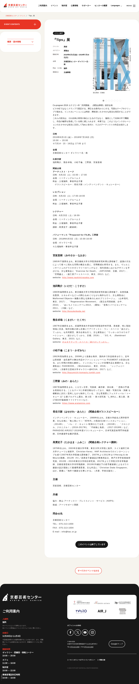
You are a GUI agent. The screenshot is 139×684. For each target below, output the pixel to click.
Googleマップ (117, 644)
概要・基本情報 (14, 42)
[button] (103, 101)
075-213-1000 (74, 647)
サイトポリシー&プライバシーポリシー (82, 660)
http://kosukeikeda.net (73, 311)
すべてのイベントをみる (88, 571)
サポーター (86, 6)
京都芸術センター (15, 5)
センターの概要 (100, 6)
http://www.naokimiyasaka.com (78, 277)
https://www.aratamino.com (76, 403)
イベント (54, 6)
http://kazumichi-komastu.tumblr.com (81, 372)
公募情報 (74, 6)
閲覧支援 (102, 660)
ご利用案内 (42, 6)
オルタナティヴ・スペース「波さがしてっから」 (85, 342)
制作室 (64, 6)
